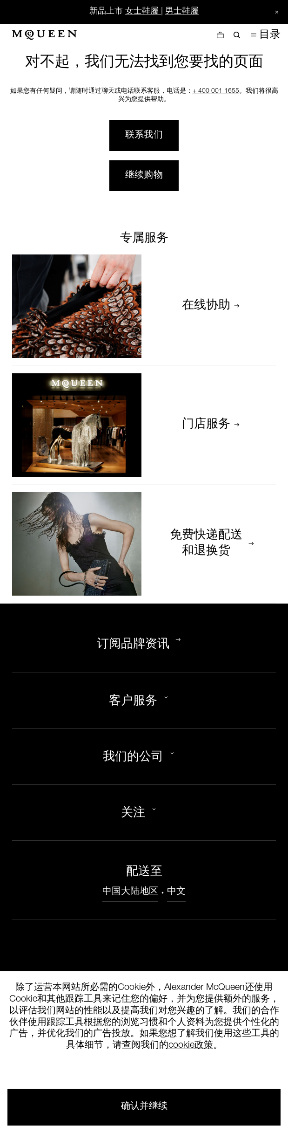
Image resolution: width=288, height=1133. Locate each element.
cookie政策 (190, 1046)
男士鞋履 (182, 11)
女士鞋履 (142, 11)
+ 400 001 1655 (216, 91)
